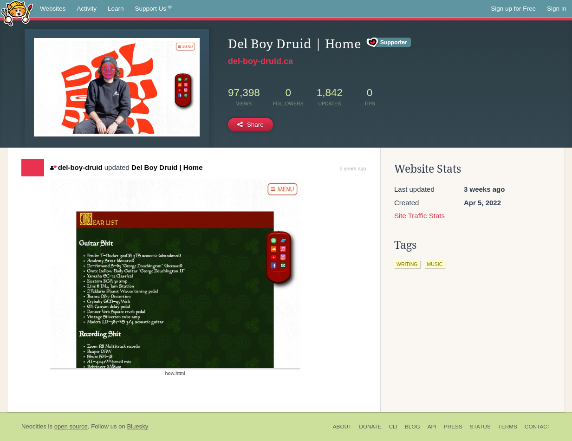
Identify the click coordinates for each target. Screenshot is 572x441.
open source (71, 426)
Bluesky (137, 426)
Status (480, 426)
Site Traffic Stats (419, 216)
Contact (538, 426)
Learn (116, 8)
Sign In (556, 8)
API (432, 426)
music (435, 264)
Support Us (153, 9)
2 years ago (353, 168)
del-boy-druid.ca (260, 61)
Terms (507, 426)
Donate (370, 426)
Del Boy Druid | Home (166, 167)
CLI (393, 426)
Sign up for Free (513, 8)
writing (407, 264)
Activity (87, 8)
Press (453, 426)
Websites (52, 8)
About (342, 426)
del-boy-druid (76, 167)
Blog (412, 426)
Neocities (33, 426)
